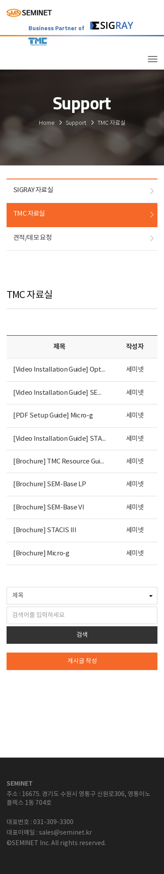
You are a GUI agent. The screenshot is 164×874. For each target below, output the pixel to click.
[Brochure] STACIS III (45, 530)
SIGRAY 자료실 (33, 190)
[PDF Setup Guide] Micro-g (53, 415)
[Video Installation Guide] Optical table (71, 369)
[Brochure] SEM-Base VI (48, 507)
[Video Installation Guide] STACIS (62, 438)
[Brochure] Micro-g (41, 553)
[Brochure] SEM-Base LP (49, 484)
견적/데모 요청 (32, 238)
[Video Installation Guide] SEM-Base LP (71, 393)
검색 (82, 635)
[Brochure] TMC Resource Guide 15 (64, 461)
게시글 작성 (82, 661)
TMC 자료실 (29, 214)
